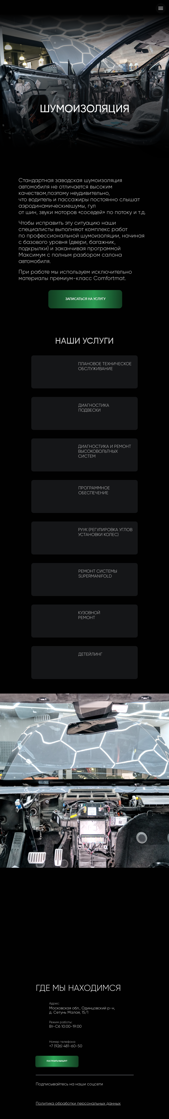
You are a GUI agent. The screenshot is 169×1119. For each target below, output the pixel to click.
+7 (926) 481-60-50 (65, 1046)
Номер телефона (62, 1042)
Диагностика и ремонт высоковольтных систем (103, 451)
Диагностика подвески (94, 408)
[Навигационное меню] (160, 8)
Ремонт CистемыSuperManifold (98, 574)
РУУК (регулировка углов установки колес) (104, 532)
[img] (53, 455)
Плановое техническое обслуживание (103, 366)
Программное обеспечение (95, 490)
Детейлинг (91, 654)
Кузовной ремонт (88, 615)
